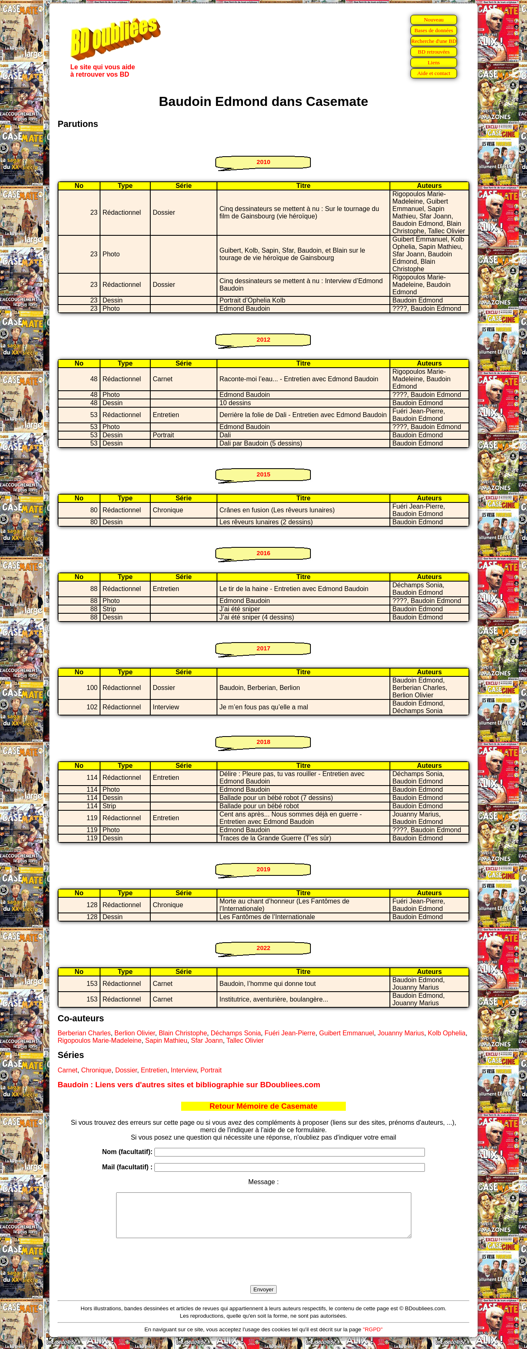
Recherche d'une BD (434, 41)
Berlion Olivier (134, 1033)
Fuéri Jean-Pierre (289, 1033)
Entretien (154, 1070)
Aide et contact (433, 73)
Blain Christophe (183, 1033)
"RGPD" (372, 1338)
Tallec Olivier (245, 1040)
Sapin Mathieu (166, 1040)
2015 (263, 474)
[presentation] (263, 1271)
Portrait (211, 1070)
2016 (263, 552)
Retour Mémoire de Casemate (263, 1106)
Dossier (126, 1070)
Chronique (96, 1070)
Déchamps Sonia (236, 1033)
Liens (434, 62)
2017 (263, 648)
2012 (263, 339)
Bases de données (433, 30)
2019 (263, 869)
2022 (263, 947)
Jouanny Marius (401, 1033)
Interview (184, 1070)
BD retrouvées (434, 52)
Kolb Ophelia (447, 1033)
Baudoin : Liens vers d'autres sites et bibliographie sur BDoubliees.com (189, 1084)
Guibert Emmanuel (346, 1033)
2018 (263, 741)
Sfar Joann (207, 1040)
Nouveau (433, 19)
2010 (263, 161)
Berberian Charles (84, 1033)
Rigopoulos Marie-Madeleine (100, 1040)
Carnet (67, 1070)
